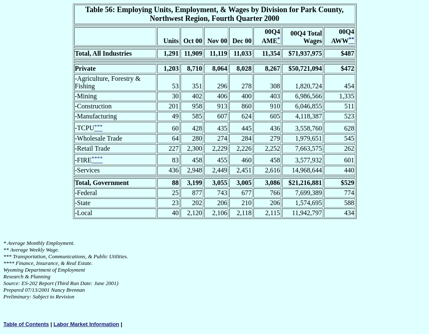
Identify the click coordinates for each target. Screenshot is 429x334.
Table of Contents (26, 324)
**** (8, 263)
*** (7, 256)
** (6, 250)
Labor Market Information (86, 324)
